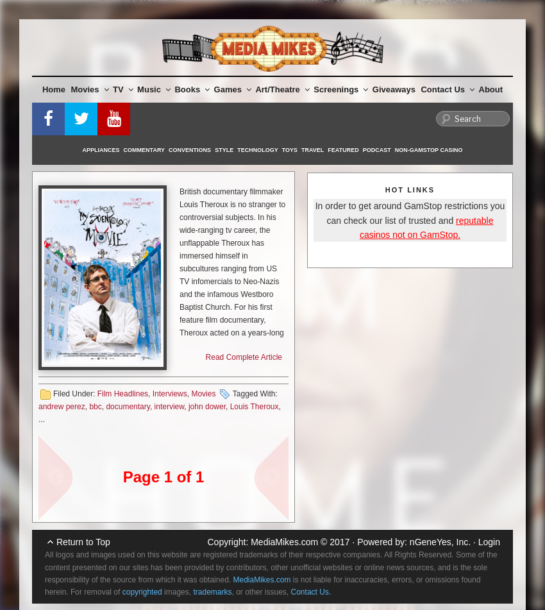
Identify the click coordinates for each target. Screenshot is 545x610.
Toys (290, 150)
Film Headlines (122, 393)
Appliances (101, 150)
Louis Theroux (254, 406)
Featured (343, 150)
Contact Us (447, 89)
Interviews (170, 393)
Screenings (341, 89)
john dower (207, 406)
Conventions (190, 150)
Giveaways (394, 89)
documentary (127, 406)
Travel (312, 150)
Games (232, 89)
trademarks (212, 592)
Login (489, 542)
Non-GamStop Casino (429, 150)
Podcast (377, 150)
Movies (90, 89)
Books (192, 89)
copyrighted (142, 592)
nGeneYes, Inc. (440, 542)
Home (53, 89)
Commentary (144, 150)
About (491, 89)
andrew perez (61, 406)
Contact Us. (311, 592)
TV (123, 89)
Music (154, 89)
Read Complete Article (244, 357)
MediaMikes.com (284, 542)
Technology (257, 150)
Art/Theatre (282, 89)
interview (170, 406)
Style (224, 150)
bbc (95, 406)
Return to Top (83, 542)
